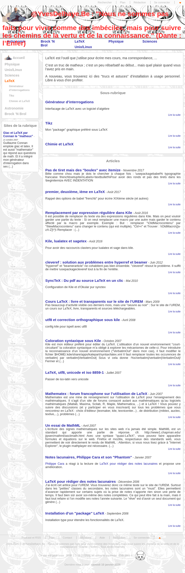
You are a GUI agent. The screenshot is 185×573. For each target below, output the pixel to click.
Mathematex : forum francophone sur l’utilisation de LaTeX (96, 394)
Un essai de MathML (62, 425)
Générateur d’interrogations (69, 102)
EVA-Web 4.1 (132, 555)
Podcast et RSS (31, 537)
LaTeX (9, 81)
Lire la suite (174, 115)
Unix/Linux (13, 70)
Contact (67, 537)
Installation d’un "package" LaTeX (74, 513)
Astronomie (14, 108)
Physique (12, 64)
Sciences (12, 75)
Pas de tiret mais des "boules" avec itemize (82, 170)
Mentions (85, 537)
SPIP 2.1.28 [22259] (78, 555)
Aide (102, 537)
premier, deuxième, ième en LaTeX (75, 192)
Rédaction (140, 2)
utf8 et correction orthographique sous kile (82, 320)
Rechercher (105, 2)
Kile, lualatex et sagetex (65, 241)
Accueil (15, 58)
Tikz (11, 95)
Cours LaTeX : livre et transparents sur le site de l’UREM (94, 301)
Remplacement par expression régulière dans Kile (88, 213)
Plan (123, 2)
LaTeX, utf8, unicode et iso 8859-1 (74, 372)
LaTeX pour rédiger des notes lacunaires (129, 463)
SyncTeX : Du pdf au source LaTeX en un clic (84, 280)
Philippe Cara (54, 463)
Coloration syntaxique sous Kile (73, 341)
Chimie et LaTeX (19, 101)
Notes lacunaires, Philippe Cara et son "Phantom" (88, 457)
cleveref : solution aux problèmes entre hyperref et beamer (96, 262)
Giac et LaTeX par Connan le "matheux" (18, 134)
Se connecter (162, 2)
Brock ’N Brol (15, 114)
